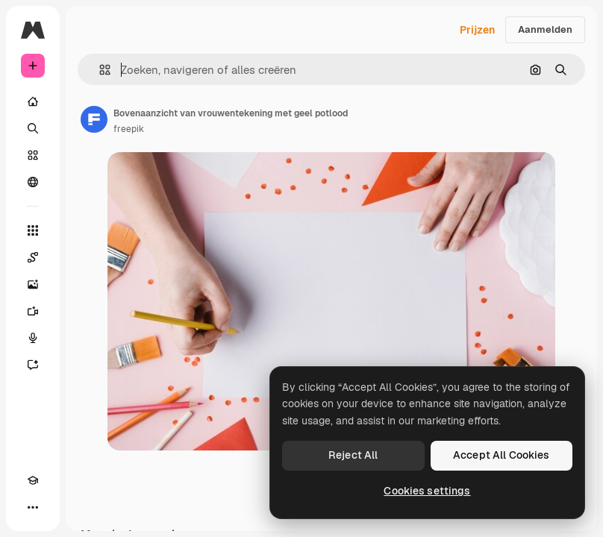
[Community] (33, 182)
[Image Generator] (33, 284)
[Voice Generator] (33, 338)
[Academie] (33, 480)
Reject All (353, 455)
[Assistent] (33, 365)
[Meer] (33, 507)
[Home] (33, 101)
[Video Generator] (33, 311)
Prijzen (477, 30)
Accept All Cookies (501, 455)
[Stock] (33, 155)
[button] (98, 69)
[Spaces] (33, 257)
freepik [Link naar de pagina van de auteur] (128, 129)
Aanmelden (545, 29)
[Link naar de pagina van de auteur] (94, 119)
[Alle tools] (33, 230)
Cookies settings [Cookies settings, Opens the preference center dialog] (427, 490)
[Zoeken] (33, 128)
